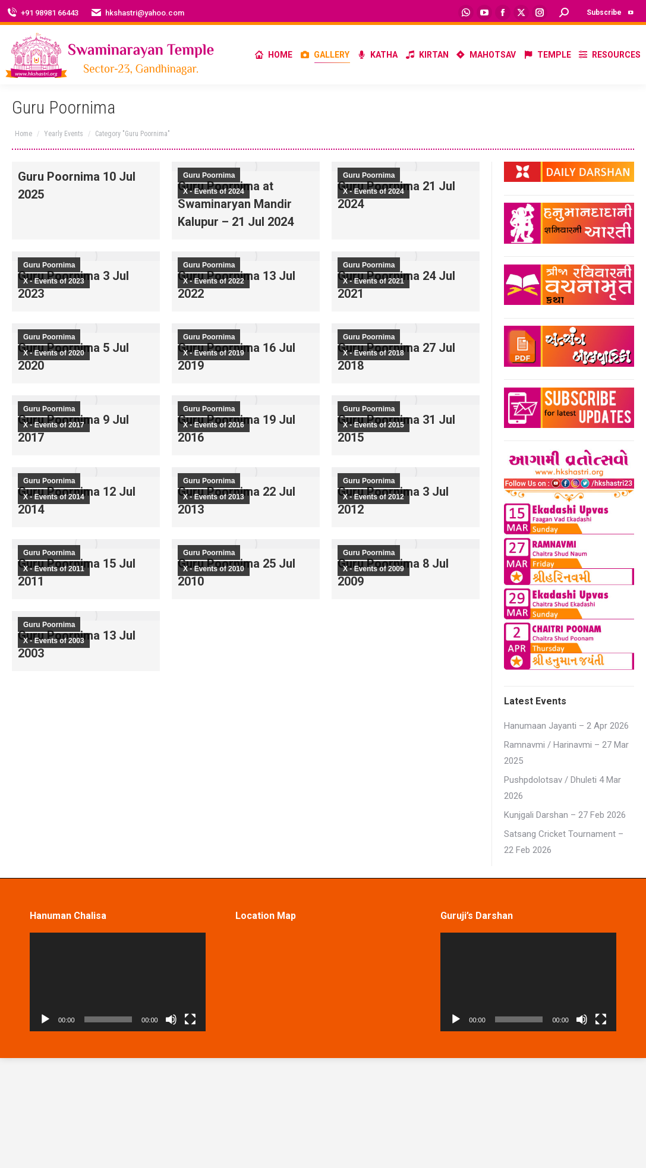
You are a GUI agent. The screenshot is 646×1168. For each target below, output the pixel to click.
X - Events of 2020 (53, 353)
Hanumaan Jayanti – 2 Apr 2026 (566, 725)
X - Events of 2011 (53, 569)
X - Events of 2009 (373, 569)
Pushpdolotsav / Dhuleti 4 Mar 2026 (562, 788)
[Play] (45, 1019)
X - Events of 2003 (53, 641)
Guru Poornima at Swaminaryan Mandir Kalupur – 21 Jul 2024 (236, 204)
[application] (118, 982)
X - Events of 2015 (373, 425)
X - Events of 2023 (53, 281)
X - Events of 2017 (53, 425)
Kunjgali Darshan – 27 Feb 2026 (565, 815)
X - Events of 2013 (213, 497)
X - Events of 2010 (213, 569)
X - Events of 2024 (213, 191)
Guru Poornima (209, 175)
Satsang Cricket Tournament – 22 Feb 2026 (563, 842)
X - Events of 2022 (213, 281)
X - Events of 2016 (213, 425)
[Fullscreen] (190, 1019)
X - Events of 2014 (53, 497)
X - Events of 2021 (373, 281)
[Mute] (171, 1019)
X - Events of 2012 (373, 497)
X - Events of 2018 (373, 353)
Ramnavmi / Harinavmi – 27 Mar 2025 (566, 752)
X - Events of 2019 (213, 353)
